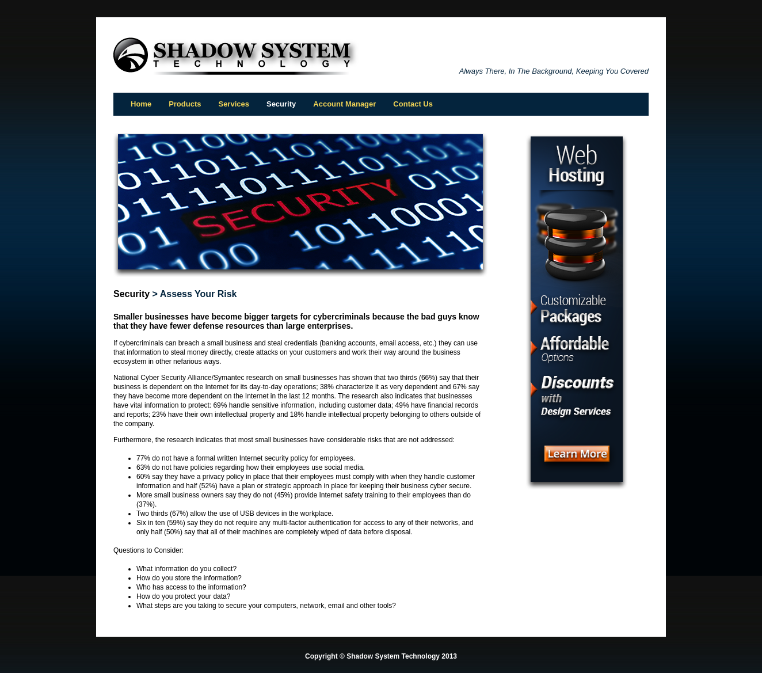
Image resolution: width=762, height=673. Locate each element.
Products (185, 104)
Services (233, 104)
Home (141, 104)
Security (131, 294)
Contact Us (413, 104)
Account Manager (344, 104)
